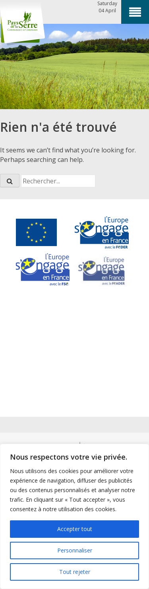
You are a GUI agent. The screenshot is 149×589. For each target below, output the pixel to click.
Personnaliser (74, 550)
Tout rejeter (74, 572)
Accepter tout (74, 529)
